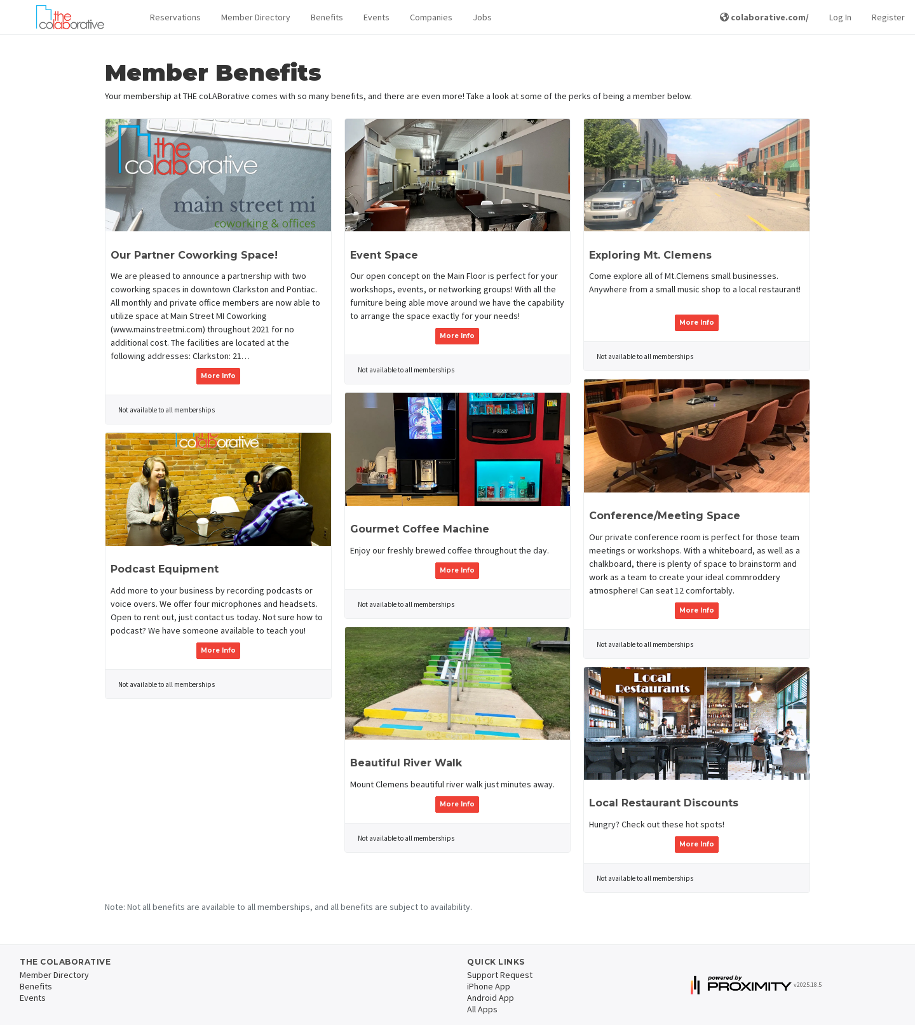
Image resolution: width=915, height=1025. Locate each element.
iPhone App (488, 986)
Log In (840, 17)
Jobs (482, 17)
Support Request (499, 975)
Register (888, 17)
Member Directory (255, 17)
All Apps (482, 1009)
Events (376, 17)
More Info (218, 376)
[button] (175, 17)
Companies (431, 17)
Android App (490, 997)
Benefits (327, 17)
